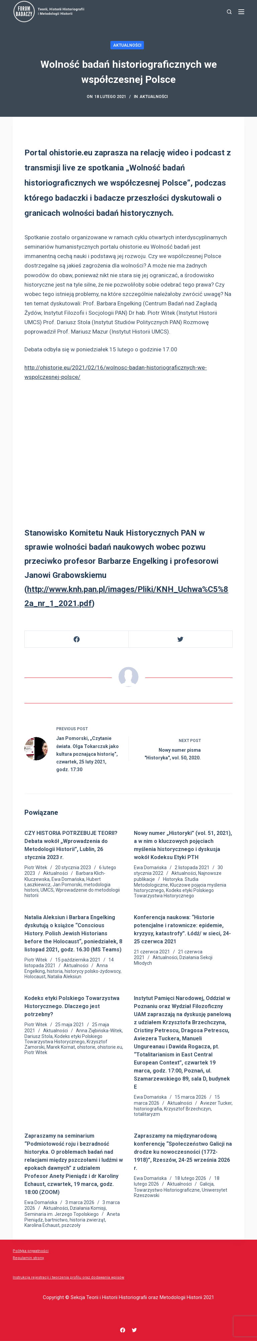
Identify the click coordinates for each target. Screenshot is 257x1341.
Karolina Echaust (42, 1225)
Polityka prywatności (31, 1251)
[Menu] (241, 12)
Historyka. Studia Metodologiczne (166, 882)
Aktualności (127, 45)
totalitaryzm (147, 1114)
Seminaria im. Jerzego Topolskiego (61, 1214)
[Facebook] (77, 639)
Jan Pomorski (67, 884)
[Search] (229, 11)
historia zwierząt (87, 1220)
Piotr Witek (35, 867)
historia (55, 971)
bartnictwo (56, 1220)
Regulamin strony (28, 1258)
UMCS (47, 890)
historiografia (148, 1108)
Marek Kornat (61, 1047)
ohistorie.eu (109, 1047)
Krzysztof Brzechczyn (187, 1108)
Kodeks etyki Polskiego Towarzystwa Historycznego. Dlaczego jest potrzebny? (71, 1006)
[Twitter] (180, 639)
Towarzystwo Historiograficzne (167, 1190)
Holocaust (35, 976)
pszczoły (71, 1225)
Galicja (206, 1184)
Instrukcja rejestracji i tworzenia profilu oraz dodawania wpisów (68, 1277)
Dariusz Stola (38, 1036)
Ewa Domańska (68, 879)
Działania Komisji (88, 1208)
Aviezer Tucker (216, 1103)
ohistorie (86, 1047)
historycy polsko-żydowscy (92, 971)
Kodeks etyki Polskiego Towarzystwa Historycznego (174, 893)
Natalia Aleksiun (64, 976)
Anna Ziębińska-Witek (99, 1030)
